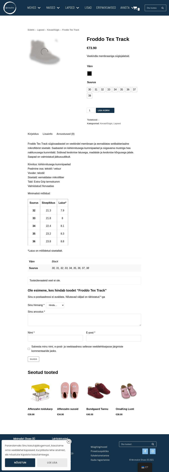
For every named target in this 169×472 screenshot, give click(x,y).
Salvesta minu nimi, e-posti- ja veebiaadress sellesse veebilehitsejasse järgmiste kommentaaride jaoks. (77, 348)
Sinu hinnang (36, 305)
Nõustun (20, 462)
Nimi (31, 332)
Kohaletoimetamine (100, 455)
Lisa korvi (104, 110)
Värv (90, 66)
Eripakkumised (106, 8)
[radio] (89, 73)
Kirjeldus (33, 134)
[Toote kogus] (91, 110)
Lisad (88, 8)
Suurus (91, 82)
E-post (90, 332)
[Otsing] (162, 8)
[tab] (33, 134)
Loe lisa (52, 462)
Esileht (31, 30)
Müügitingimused (99, 447)
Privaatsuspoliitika (100, 451)
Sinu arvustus (36, 311)
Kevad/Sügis (53, 30)
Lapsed (40, 30)
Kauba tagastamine (100, 460)
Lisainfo (48, 134)
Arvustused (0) (66, 134)
